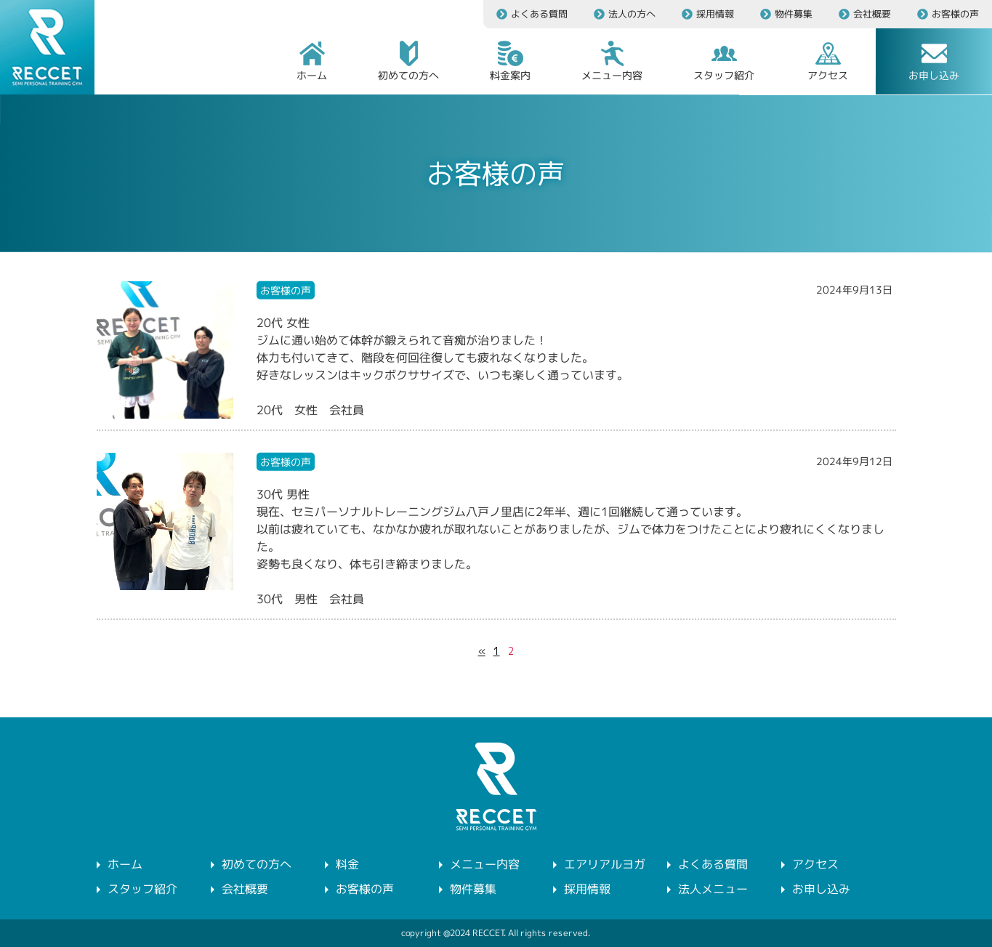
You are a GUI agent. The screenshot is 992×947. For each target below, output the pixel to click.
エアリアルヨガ (604, 864)
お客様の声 (365, 889)
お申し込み (821, 889)
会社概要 (245, 889)
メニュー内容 (485, 864)
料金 (347, 864)
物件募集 (473, 889)
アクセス (815, 864)
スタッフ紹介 (142, 889)
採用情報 (587, 889)
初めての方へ (256, 864)
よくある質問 (713, 864)
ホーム (124, 864)
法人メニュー (713, 889)
